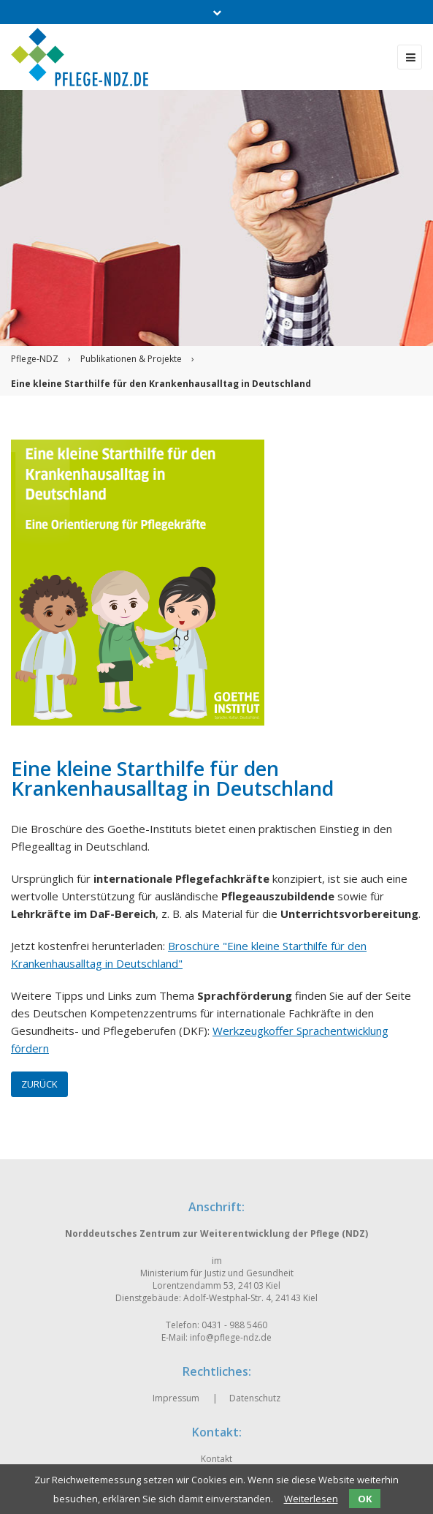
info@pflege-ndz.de (231, 1337)
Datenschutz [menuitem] (254, 1398)
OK (365, 1498)
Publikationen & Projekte (131, 359)
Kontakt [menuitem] (216, 1459)
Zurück (39, 1084)
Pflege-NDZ (34, 359)
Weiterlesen (311, 1498)
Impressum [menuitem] (176, 1398)
